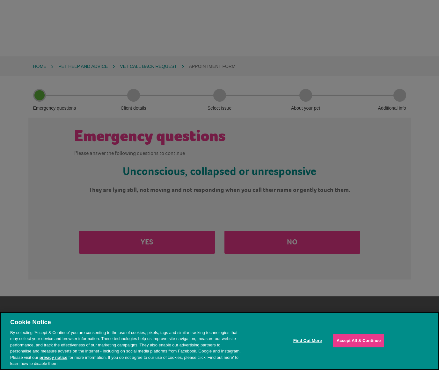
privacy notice (53, 357)
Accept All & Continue (359, 340)
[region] (219, 341)
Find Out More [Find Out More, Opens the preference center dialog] (307, 340)
